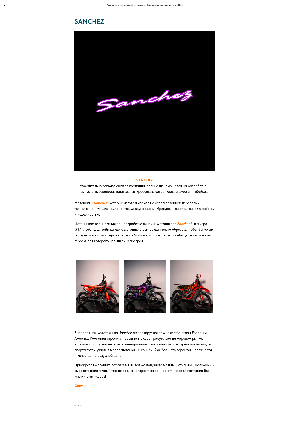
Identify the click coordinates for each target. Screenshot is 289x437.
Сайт (78, 385)
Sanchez (100, 203)
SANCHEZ (144, 180)
